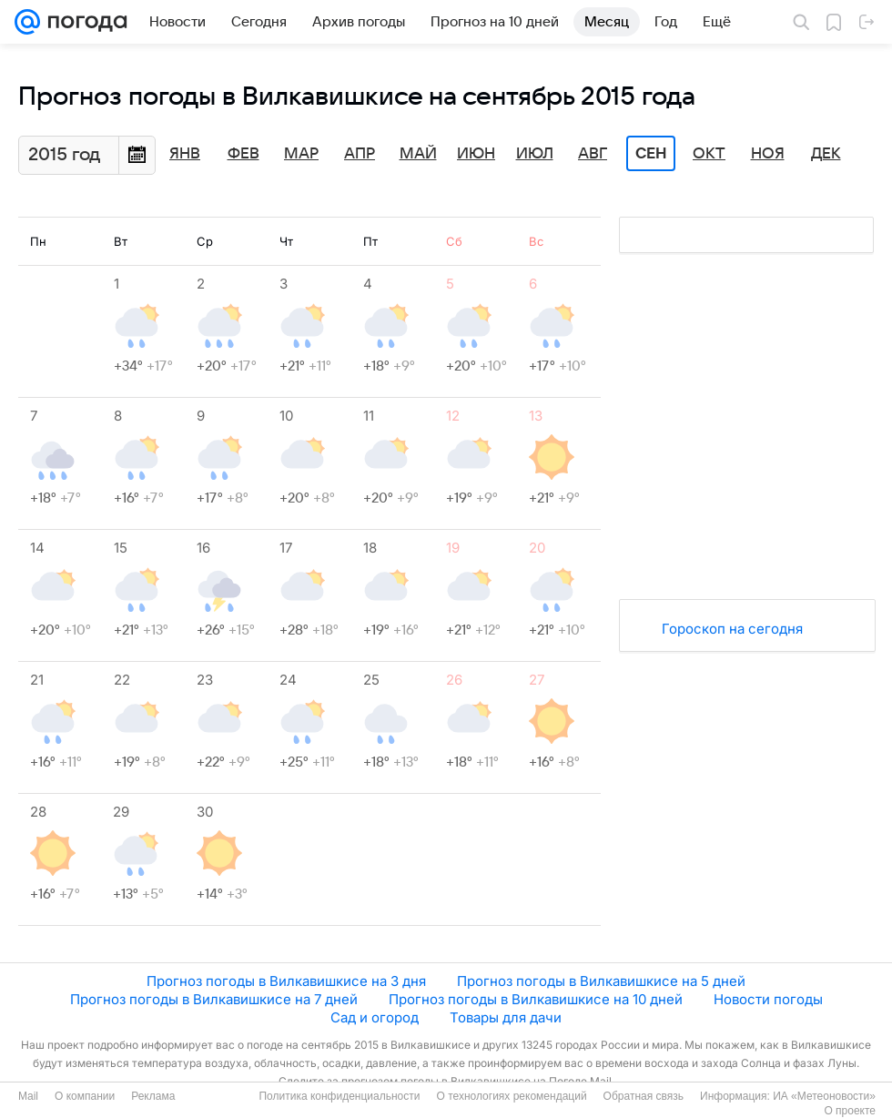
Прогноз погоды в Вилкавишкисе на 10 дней (536, 999)
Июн (476, 154)
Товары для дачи (506, 1017)
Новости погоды (768, 999)
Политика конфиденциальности (339, 1096)
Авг (592, 154)
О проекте (850, 1110)
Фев (243, 154)
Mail (28, 1096)
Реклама (153, 1096)
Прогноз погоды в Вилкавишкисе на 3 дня (286, 981)
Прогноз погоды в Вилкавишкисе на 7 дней (214, 999)
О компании (85, 1096)
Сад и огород (374, 1017)
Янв (184, 154)
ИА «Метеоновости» (824, 1096)
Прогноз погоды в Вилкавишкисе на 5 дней (601, 981)
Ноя (768, 154)
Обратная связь (643, 1096)
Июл (534, 154)
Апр (359, 154)
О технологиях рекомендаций (511, 1096)
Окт (709, 154)
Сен (651, 154)
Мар (301, 154)
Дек (826, 154)
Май (418, 154)
